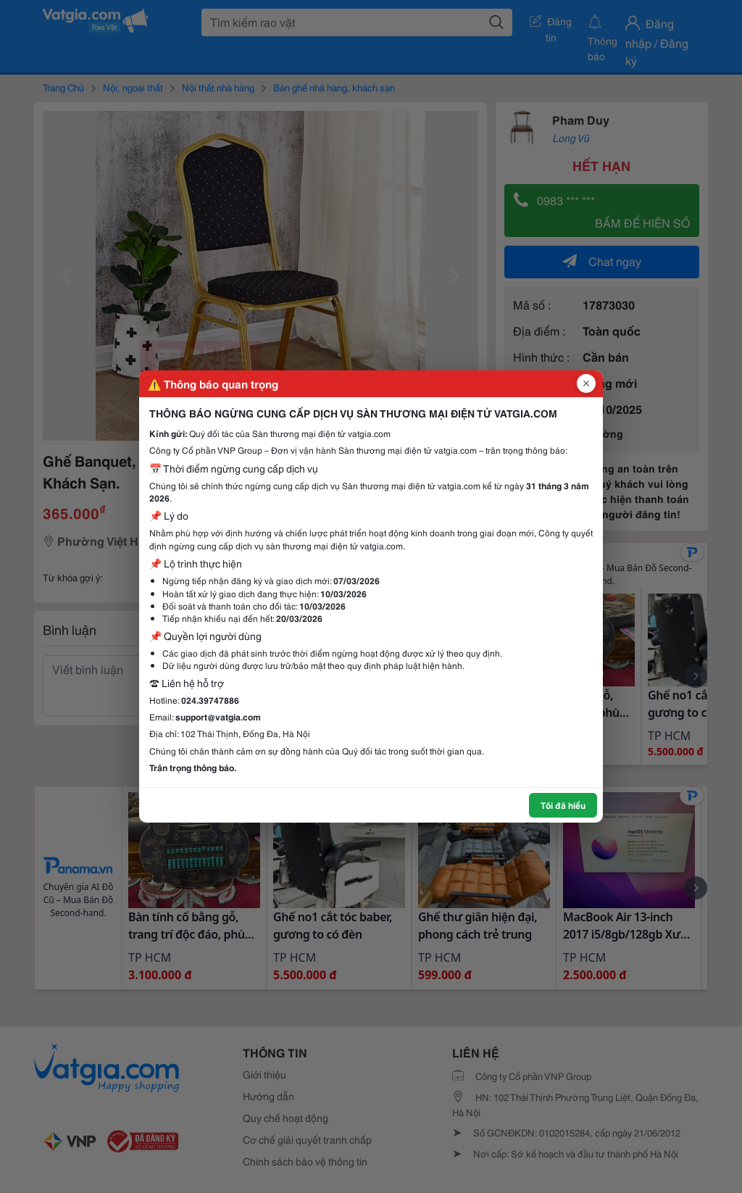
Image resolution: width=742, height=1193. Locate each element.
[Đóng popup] (586, 383)
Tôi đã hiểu (563, 805)
